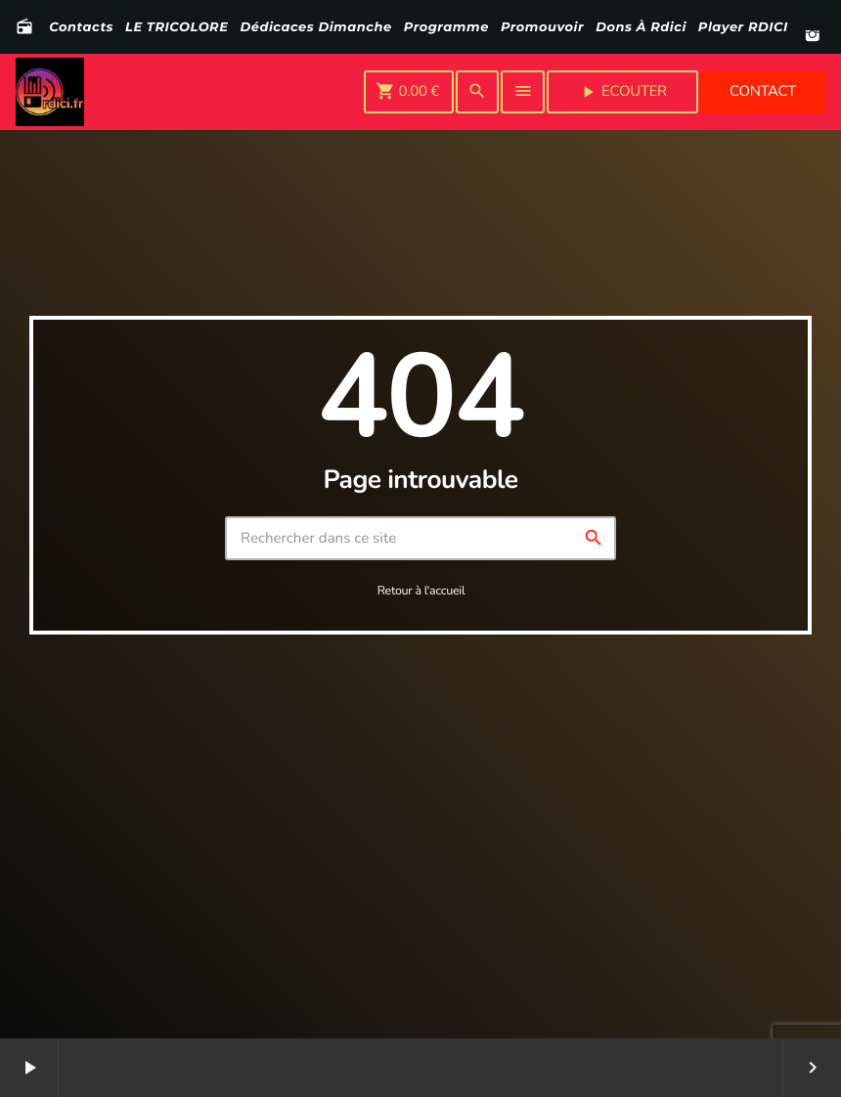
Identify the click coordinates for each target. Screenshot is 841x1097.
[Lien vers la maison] (50, 92)
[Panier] (409, 91)
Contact (763, 92)
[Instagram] (812, 37)
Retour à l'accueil (421, 591)
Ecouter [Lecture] (622, 92)
